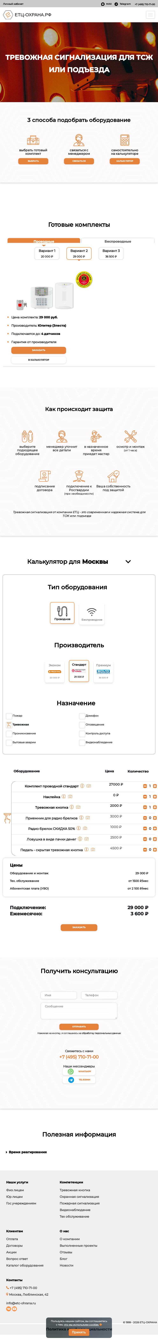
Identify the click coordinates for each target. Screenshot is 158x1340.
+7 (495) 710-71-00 (145, 4)
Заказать (38, 350)
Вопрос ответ (17, 1264)
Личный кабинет (13, 3)
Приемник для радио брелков (52, 822)
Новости (66, 1271)
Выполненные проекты (78, 1251)
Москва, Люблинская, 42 (27, 1300)
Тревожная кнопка (51, 811)
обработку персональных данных (101, 1038)
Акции (11, 1258)
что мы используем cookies (81, 1324)
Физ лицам (15, 1195)
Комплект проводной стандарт (52, 790)
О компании (70, 1244)
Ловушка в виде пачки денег (52, 843)
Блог (63, 1264)
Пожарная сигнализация (80, 1209)
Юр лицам (14, 1202)
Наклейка (51, 800)
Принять (79, 1332)
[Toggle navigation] (150, 15)
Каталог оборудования (24, 1271)
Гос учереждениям (21, 1209)
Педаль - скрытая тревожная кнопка (52, 854)
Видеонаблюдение (75, 1215)
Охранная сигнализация (79, 1202)
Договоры (14, 1251)
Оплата (12, 1244)
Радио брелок (52, 832)
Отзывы (66, 1258)
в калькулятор (38, 360)
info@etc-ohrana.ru (21, 1308)
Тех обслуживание (74, 1222)
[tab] (43, 241)
